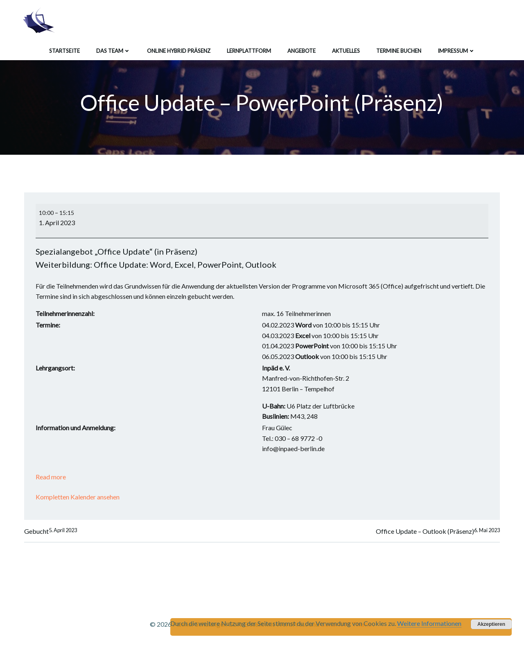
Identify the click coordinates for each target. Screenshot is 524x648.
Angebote (301, 48)
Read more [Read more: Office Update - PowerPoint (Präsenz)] (53, 475)
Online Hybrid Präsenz (178, 48)
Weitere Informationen (429, 623)
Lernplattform (249, 48)
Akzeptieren (491, 624)
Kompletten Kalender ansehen (80, 495)
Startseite (64, 48)
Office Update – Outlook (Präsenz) (437, 530)
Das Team (113, 48)
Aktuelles (346, 48)
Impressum (456, 48)
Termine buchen (398, 48)
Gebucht (51, 530)
